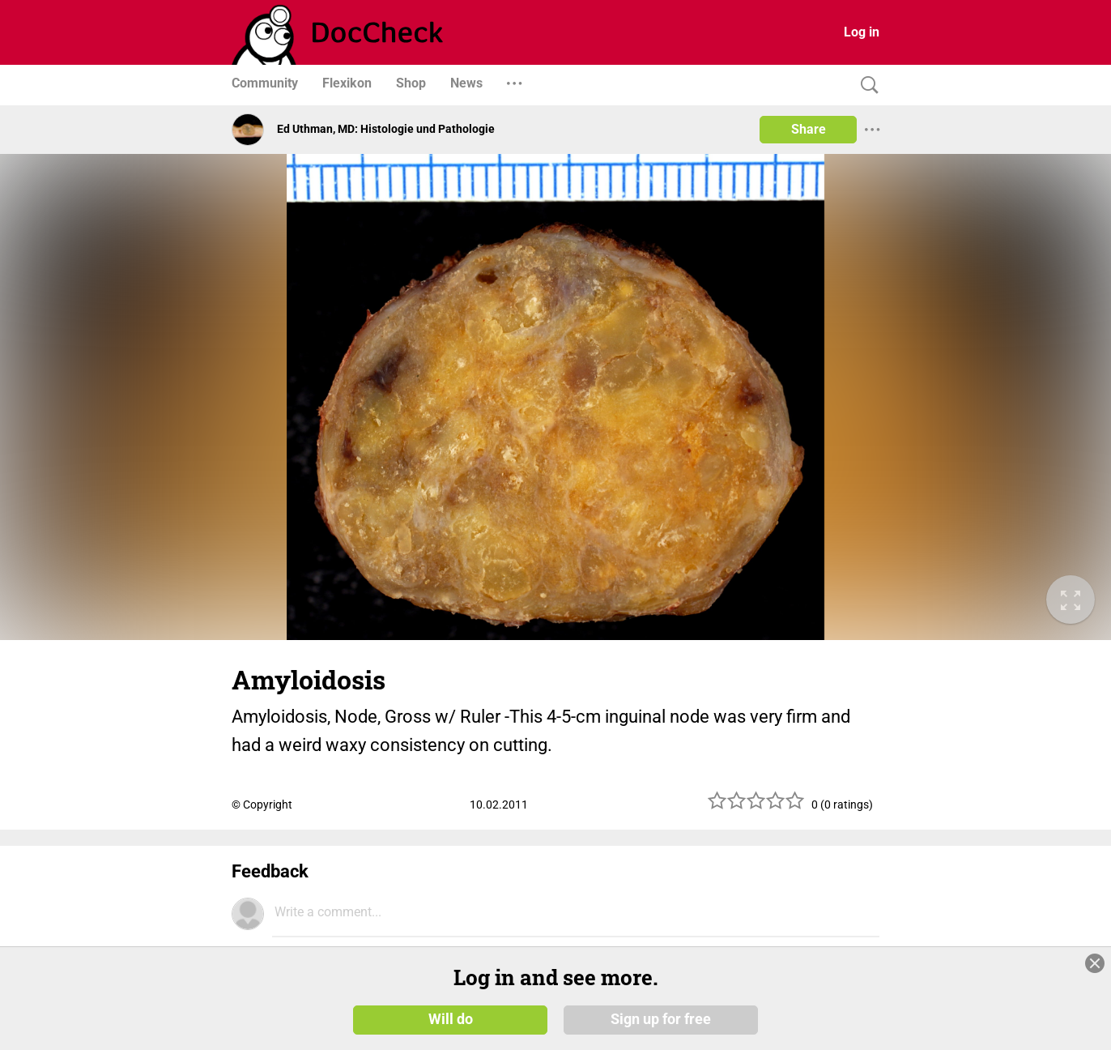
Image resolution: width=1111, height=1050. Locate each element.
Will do (450, 1019)
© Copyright (262, 804)
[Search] (865, 85)
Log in (861, 32)
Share (808, 129)
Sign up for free (661, 1019)
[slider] (756, 807)
